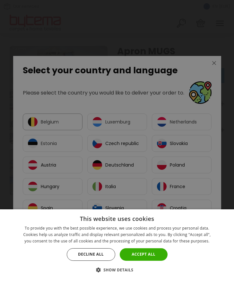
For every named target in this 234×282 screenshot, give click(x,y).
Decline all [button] (91, 254)
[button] (117, 270)
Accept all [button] (143, 254)
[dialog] (117, 141)
